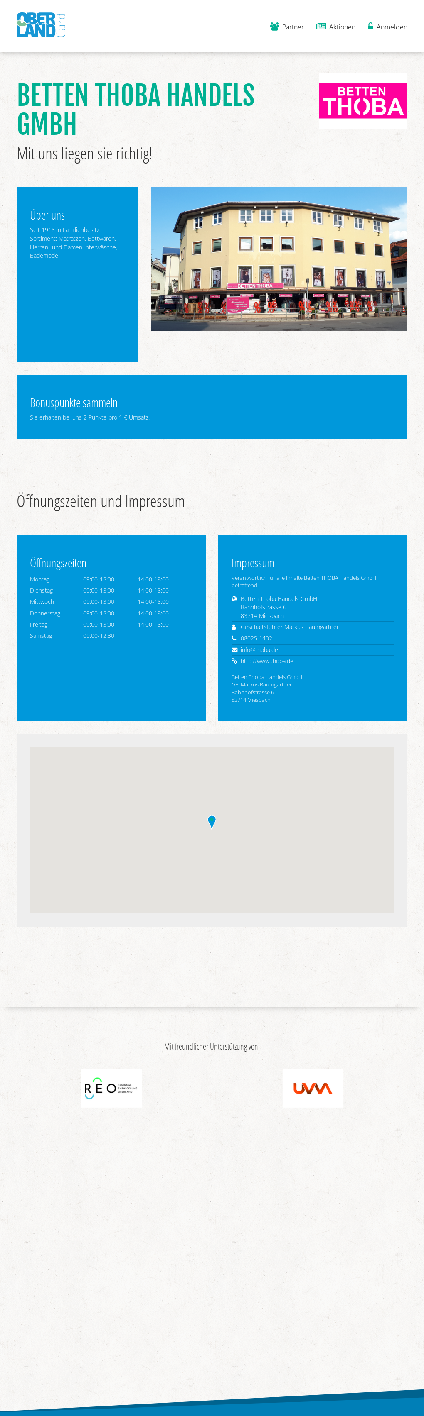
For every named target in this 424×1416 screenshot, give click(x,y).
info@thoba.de (259, 650)
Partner (287, 27)
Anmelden (387, 27)
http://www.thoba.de (267, 661)
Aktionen (335, 27)
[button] (211, 822)
